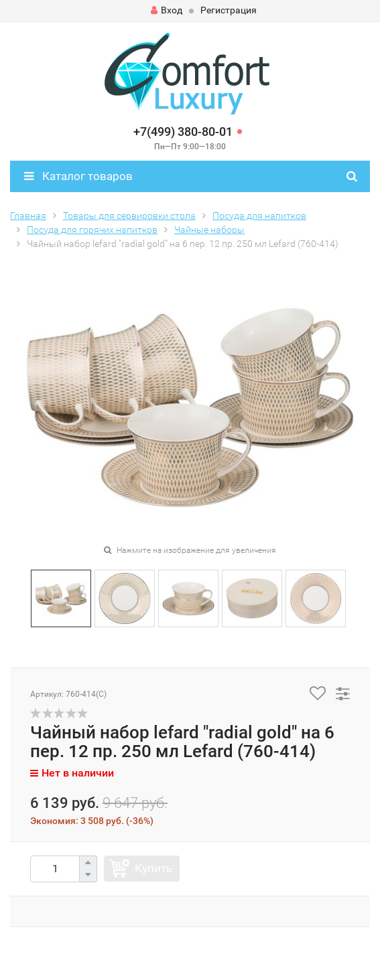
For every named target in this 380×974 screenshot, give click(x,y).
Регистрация (228, 10)
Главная (28, 215)
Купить (153, 868)
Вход (166, 10)
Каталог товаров (78, 176)
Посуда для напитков (259, 215)
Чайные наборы (209, 229)
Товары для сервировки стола (129, 215)
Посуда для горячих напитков (92, 229)
